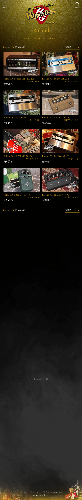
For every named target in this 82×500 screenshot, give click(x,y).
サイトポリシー (41, 422)
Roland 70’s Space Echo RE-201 (19, 78)
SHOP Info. (41, 301)
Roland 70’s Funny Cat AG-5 (55, 78)
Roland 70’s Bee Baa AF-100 (55, 156)
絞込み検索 (20, 47)
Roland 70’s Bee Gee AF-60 (17, 194)
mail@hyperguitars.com (45, 293)
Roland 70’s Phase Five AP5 (55, 194)
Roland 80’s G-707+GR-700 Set (18, 156)
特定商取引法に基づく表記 (41, 426)
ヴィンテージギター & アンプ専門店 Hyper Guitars (41, 492)
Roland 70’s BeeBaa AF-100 (17, 117)
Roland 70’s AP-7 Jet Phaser (55, 117)
